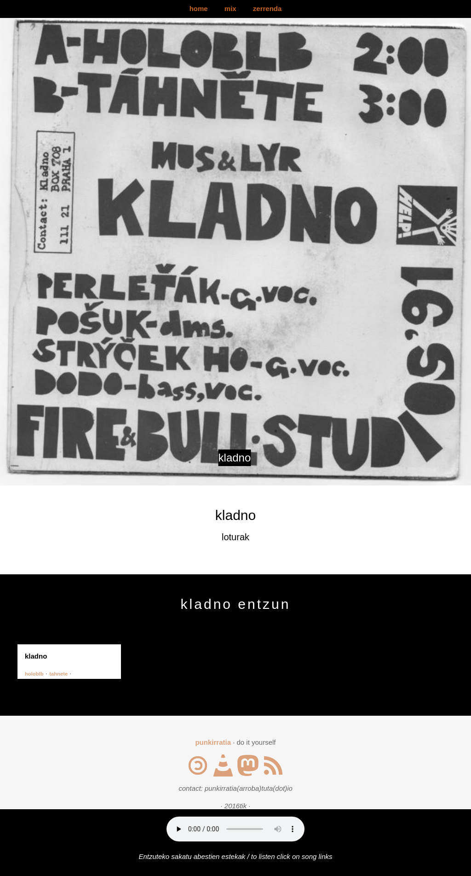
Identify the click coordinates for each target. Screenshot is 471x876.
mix (230, 8)
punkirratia (213, 742)
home (199, 8)
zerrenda (267, 8)
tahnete (58, 674)
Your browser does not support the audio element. (235, 829)
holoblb (34, 674)
